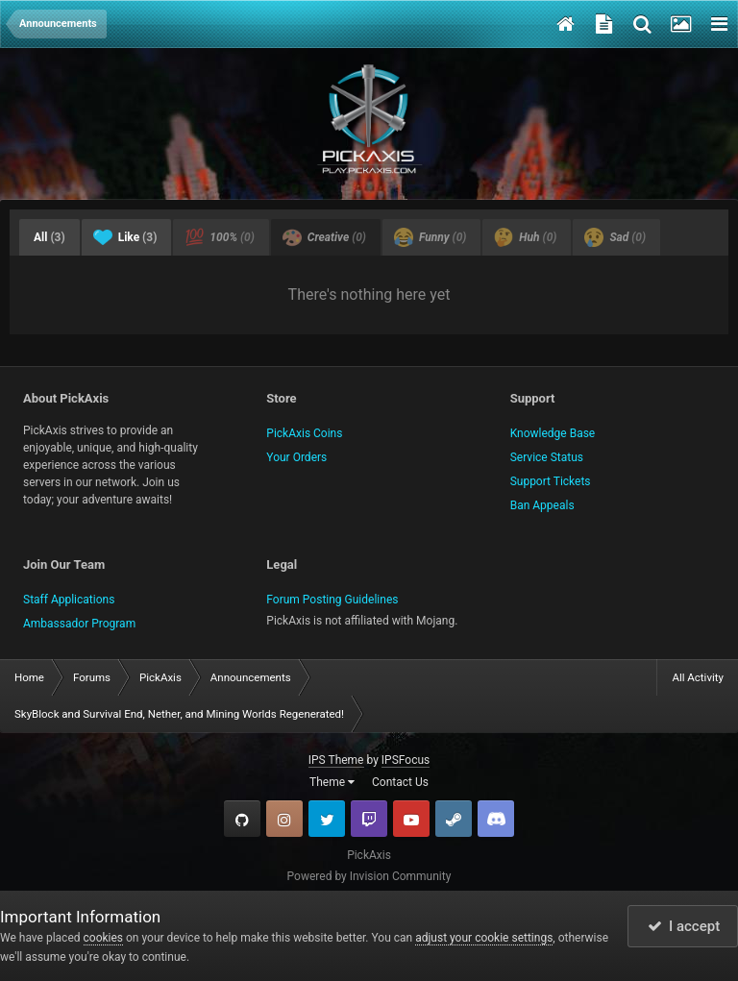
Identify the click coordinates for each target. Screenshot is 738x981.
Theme (332, 782)
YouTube (411, 818)
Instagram (284, 818)
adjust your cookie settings (484, 937)
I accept (684, 926)
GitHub (242, 818)
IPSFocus (405, 760)
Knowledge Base (553, 433)
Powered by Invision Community (369, 876)
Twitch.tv (369, 818)
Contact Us (400, 782)
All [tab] (49, 237)
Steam (453, 818)
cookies (104, 937)
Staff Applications (68, 599)
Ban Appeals (542, 505)
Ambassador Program (79, 623)
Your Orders (296, 457)
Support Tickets (550, 481)
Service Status (546, 457)
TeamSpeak (496, 818)
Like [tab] (125, 237)
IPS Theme (336, 760)
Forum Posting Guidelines (332, 599)
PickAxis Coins (304, 433)
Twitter (326, 818)
